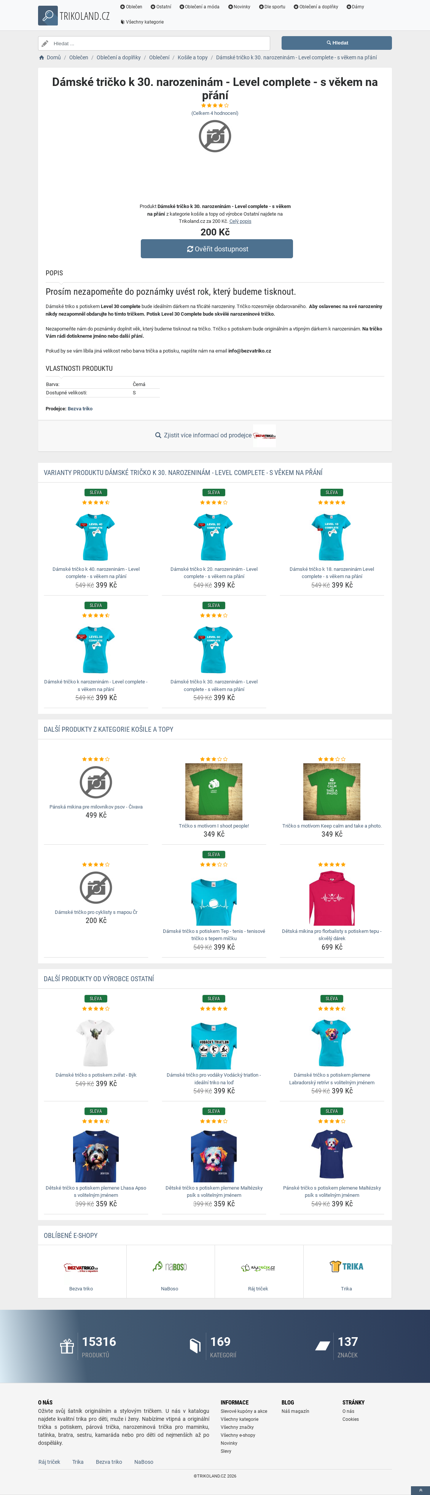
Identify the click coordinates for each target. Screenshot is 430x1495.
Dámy (355, 7)
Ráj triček (49, 1462)
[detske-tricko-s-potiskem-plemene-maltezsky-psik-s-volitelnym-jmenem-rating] (214, 1121)
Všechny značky (237, 1427)
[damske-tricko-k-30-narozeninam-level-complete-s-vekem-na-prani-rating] (214, 616)
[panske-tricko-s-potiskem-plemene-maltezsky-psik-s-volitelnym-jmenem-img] (332, 1153)
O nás (348, 1411)
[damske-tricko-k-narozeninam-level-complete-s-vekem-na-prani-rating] (96, 616)
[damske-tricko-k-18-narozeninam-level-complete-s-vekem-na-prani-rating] (332, 503)
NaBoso (143, 1462)
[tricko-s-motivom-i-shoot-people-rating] (214, 759)
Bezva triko (80, 408)
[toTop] (420, 1490)
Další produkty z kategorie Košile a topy (108, 729)
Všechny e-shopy (238, 1435)
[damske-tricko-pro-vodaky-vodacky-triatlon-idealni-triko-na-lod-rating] (214, 1009)
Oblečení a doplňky (315, 7)
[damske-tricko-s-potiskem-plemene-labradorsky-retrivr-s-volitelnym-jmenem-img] (332, 1040)
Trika (78, 1462)
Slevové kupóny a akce (244, 1411)
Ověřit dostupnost (216, 249)
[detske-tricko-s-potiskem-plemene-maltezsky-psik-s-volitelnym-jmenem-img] (214, 1153)
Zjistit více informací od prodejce (215, 435)
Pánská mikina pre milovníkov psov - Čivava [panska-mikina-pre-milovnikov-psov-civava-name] (96, 807)
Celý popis (240, 221)
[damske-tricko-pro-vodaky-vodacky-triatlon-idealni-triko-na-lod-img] (214, 1040)
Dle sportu (271, 7)
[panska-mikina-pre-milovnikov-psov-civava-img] (96, 782)
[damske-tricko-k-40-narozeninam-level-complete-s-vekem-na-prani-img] (96, 535)
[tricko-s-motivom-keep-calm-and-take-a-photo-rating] (332, 759)
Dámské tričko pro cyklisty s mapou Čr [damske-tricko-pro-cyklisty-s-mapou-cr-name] (96, 912)
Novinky (238, 7)
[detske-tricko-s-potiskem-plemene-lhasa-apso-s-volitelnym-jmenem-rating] (96, 1121)
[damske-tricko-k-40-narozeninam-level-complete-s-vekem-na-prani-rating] (96, 503)
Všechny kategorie (141, 22)
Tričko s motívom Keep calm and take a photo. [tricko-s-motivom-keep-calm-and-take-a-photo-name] (332, 826)
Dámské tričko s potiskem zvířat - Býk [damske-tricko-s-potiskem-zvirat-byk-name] (96, 1075)
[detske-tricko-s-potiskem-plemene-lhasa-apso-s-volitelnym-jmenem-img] (96, 1153)
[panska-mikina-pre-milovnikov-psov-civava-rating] (96, 759)
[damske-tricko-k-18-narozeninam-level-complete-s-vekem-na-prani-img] (332, 535)
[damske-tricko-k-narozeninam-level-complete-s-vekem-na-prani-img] (96, 647)
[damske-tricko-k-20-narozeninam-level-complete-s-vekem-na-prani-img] (214, 535)
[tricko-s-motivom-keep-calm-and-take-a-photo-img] (332, 791)
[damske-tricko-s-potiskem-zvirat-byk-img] (96, 1040)
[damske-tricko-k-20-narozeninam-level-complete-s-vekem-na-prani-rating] (214, 503)
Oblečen (130, 7)
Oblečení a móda (199, 7)
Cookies (350, 1419)
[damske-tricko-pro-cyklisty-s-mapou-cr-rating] (96, 865)
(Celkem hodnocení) (215, 113)
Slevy (226, 1451)
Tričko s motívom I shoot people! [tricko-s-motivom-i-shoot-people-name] (214, 826)
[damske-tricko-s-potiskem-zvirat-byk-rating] (96, 1009)
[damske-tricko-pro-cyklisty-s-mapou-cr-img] (96, 888)
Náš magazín (295, 1411)
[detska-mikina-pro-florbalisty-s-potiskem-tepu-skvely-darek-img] (332, 897)
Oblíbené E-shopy (70, 1235)
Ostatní (160, 7)
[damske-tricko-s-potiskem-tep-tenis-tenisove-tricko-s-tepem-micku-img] (214, 897)
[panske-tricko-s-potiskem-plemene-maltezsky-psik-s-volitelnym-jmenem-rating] (332, 1121)
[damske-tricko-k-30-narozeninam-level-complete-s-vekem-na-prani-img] (214, 647)
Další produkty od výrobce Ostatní (99, 979)
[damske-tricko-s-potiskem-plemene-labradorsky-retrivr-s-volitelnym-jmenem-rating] (332, 1009)
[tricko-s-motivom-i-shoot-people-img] (214, 791)
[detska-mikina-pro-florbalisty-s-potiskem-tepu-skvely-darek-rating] (332, 865)
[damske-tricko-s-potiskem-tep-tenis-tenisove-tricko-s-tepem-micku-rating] (214, 865)
